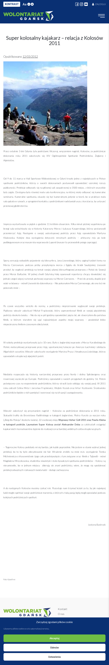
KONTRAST (12, 4)
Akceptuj (54, 638)
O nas (61, 613)
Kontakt (62, 609)
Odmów (54, 647)
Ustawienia (54, 656)
